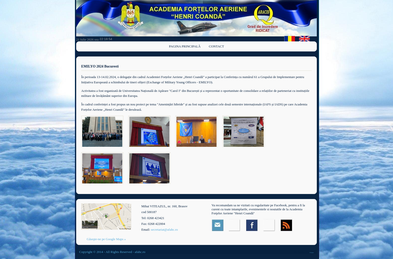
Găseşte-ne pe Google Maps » (106, 239)
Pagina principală (185, 46)
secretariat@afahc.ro (164, 229)
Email (218, 225)
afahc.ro (140, 252)
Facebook (252, 225)
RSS (287, 225)
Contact (216, 46)
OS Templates (312, 252)
